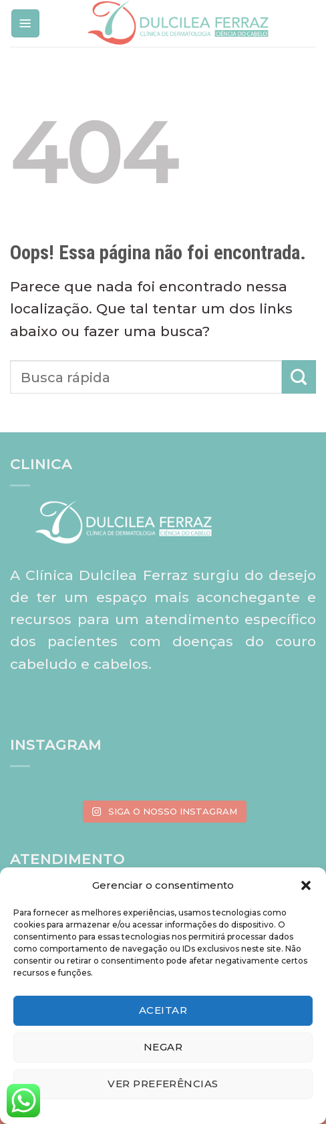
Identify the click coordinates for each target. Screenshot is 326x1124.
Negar (163, 1046)
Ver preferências (163, 1083)
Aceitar (163, 1010)
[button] (306, 885)
